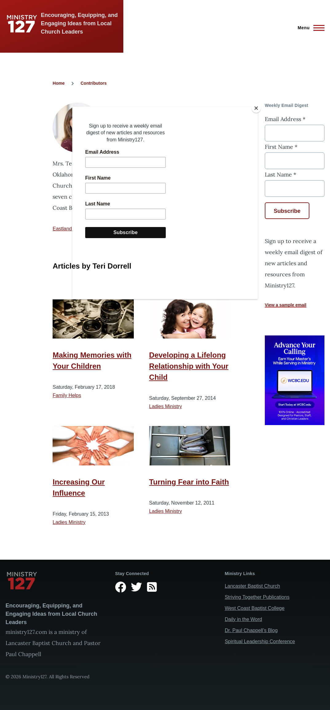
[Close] (256, 108)
